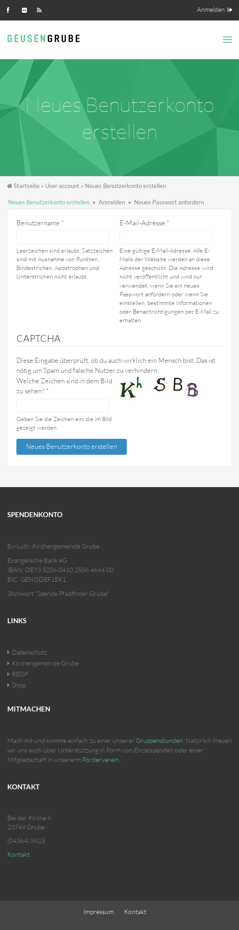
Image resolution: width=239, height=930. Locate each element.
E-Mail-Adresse (144, 223)
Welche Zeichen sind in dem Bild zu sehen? (64, 386)
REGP (20, 674)
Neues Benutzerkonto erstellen (48, 202)
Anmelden (211, 9)
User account (62, 185)
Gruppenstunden (159, 740)
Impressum (98, 911)
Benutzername (40, 223)
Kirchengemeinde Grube (45, 663)
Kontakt (18, 854)
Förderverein (101, 759)
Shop (19, 685)
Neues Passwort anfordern (169, 202)
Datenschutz (29, 652)
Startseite (27, 185)
